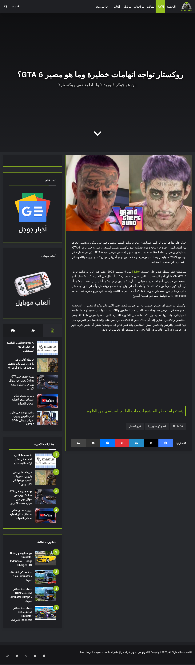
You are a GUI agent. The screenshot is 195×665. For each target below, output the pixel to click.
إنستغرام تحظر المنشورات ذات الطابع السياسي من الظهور (134, 411)
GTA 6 (177, 426)
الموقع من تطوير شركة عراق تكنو (131, 658)
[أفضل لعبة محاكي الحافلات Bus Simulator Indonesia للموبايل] (45, 619)
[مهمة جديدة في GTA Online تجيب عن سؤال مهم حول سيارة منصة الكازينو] (45, 386)
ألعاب (117, 6)
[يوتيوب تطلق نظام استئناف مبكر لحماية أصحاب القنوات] (45, 405)
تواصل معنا (101, 6)
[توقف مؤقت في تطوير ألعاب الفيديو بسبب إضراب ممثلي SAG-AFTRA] (45, 422)
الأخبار (160, 6)
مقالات (150, 6)
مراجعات (139, 6)
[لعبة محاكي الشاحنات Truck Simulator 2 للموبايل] (45, 583)
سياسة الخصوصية (103, 658)
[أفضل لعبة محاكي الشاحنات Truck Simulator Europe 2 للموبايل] (45, 600)
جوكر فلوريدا (156, 426)
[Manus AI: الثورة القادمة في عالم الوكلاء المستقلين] (45, 350)
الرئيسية (171, 6)
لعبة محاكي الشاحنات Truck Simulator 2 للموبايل (20, 581)
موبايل (127, 6)
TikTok (136, 271)
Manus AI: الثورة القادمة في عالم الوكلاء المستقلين (23, 348)
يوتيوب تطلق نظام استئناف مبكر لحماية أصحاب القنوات (21, 403)
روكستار (134, 426)
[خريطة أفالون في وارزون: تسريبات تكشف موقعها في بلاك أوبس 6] (45, 367)
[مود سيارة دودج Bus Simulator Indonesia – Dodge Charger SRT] (45, 564)
